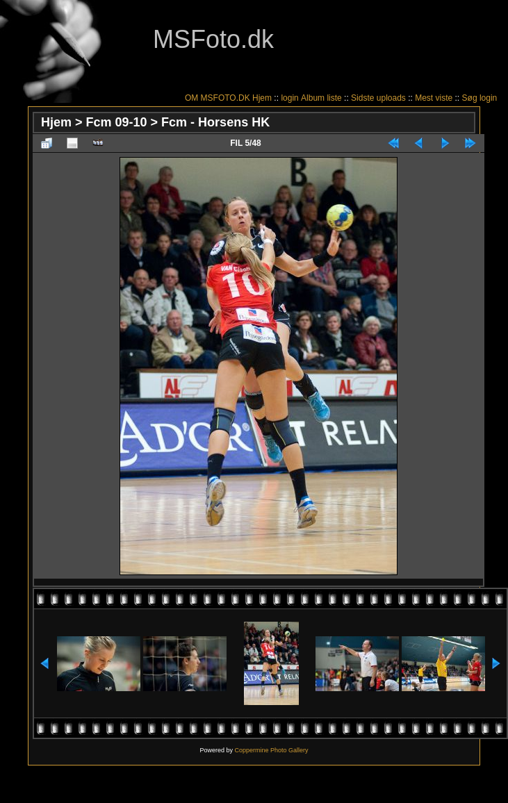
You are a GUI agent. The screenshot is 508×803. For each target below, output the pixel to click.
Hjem (262, 98)
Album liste (321, 98)
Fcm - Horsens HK (215, 122)
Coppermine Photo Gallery (271, 750)
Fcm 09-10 (116, 122)
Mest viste (433, 98)
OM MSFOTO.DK (217, 98)
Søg (469, 98)
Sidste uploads (378, 98)
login (289, 98)
